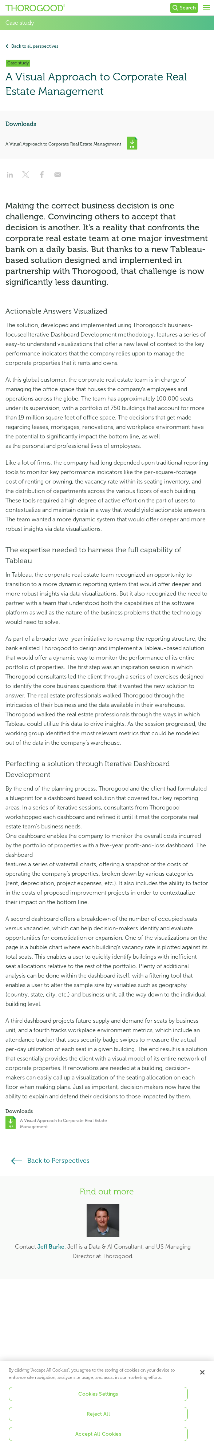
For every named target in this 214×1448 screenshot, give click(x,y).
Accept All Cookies (98, 1440)
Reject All (98, 1420)
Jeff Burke (50, 1247)
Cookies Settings (98, 1400)
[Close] (202, 1378)
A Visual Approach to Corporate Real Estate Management (63, 144)
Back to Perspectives (58, 1160)
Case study (19, 23)
